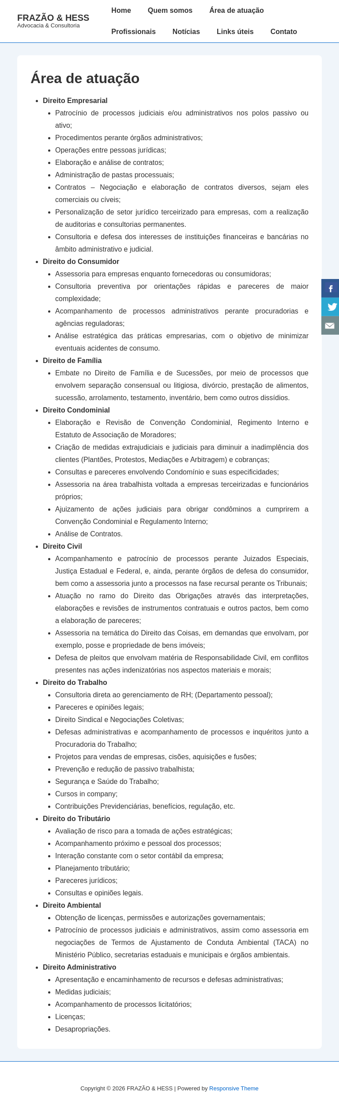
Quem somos (170, 10)
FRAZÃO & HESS (53, 18)
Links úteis (235, 31)
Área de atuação (236, 10)
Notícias (186, 31)
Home (121, 10)
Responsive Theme (234, 1088)
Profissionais (133, 31)
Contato (284, 31)
